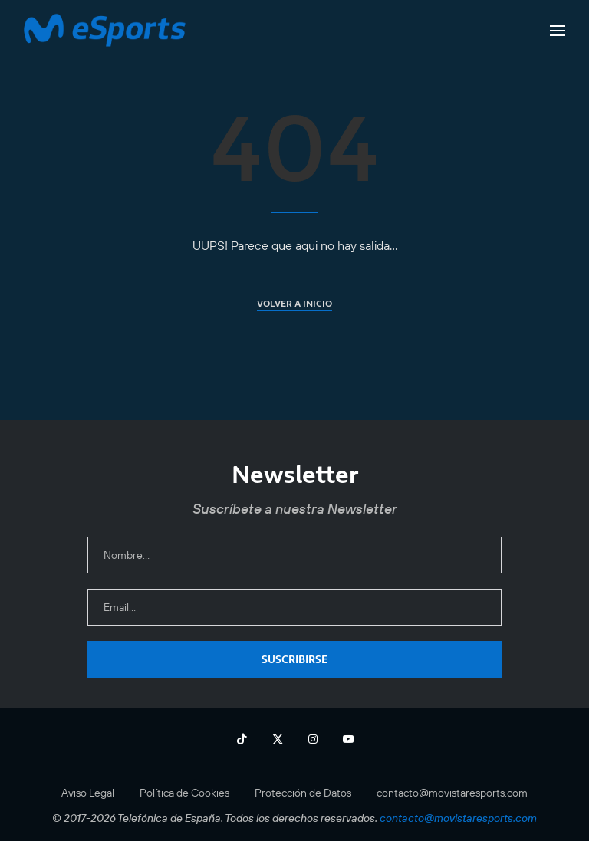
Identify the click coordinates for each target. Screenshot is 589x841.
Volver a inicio (294, 303)
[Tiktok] (241, 739)
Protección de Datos (303, 793)
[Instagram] (313, 739)
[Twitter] (277, 739)
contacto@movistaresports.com (452, 793)
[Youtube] (348, 739)
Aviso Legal (87, 793)
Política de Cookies (184, 793)
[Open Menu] (557, 30)
